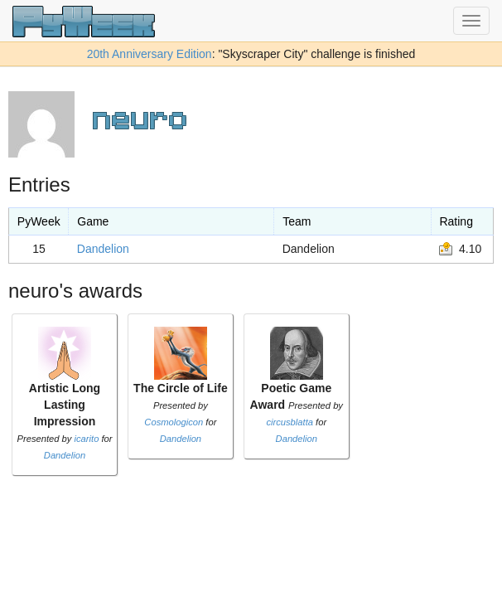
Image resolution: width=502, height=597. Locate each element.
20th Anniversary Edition (149, 54)
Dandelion (103, 248)
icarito (87, 439)
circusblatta (289, 422)
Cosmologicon (173, 422)
